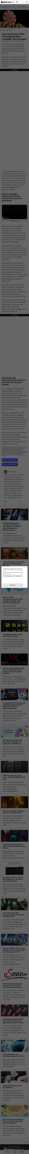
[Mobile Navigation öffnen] (27, 2)
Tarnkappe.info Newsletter (13, 576)
